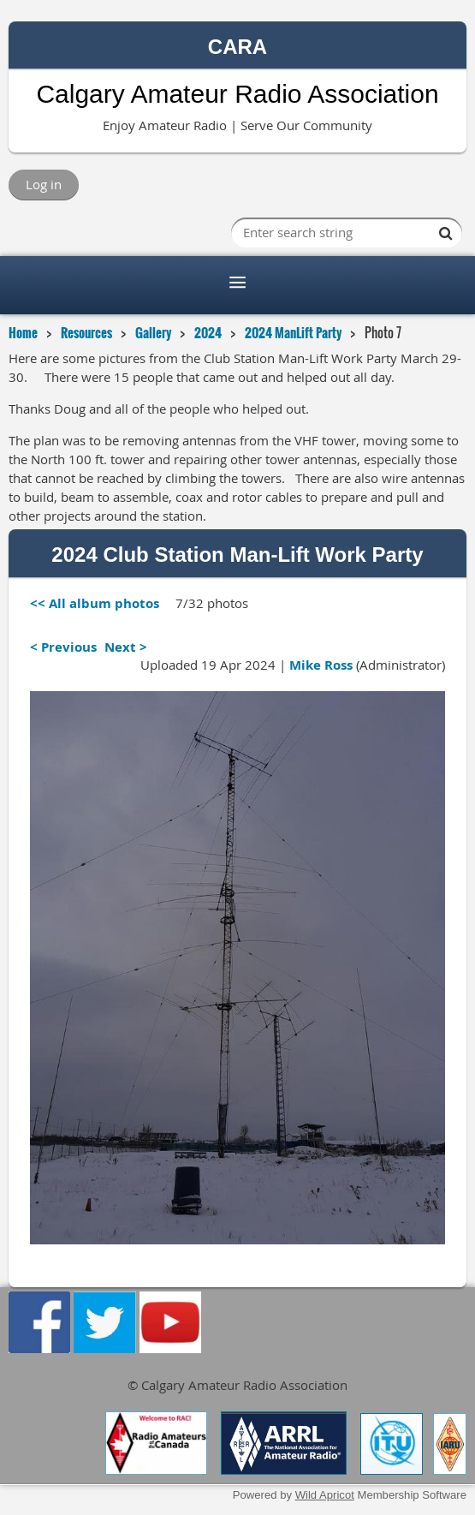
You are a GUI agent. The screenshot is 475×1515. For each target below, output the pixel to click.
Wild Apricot (324, 1494)
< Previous (63, 647)
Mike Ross (321, 665)
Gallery (153, 332)
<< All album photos (94, 603)
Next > (125, 647)
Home (23, 332)
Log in (44, 184)
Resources (86, 332)
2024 (208, 332)
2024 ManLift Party (293, 332)
